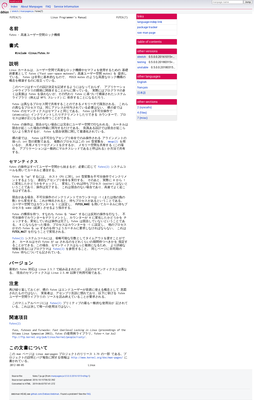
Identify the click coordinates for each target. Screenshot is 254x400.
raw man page (146, 32)
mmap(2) (113, 141)
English (142, 82)
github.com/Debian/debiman (45, 394)
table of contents (150, 42)
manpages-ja (26, 11)
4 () (142, 112)
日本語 (141, 92)
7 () (142, 118)
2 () (144, 107)
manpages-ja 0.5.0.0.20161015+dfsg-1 (70, 376)
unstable (142, 67)
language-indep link (149, 22)
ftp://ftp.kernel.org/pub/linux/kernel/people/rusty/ (49, 337)
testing (141, 62)
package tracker (147, 27)
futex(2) (103, 166)
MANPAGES (15, 1)
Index (14, 6)
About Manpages (32, 6)
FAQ (48, 6)
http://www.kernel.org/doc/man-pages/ (97, 357)
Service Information (66, 6)
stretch (15, 11)
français (142, 87)
